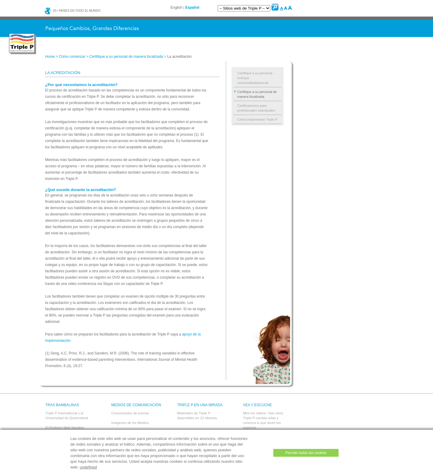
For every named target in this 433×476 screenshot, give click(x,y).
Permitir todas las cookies (306, 453)
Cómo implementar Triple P (257, 119)
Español (192, 7)
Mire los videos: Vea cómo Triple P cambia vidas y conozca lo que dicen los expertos (263, 420)
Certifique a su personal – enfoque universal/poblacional (256, 78)
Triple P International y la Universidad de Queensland (66, 415)
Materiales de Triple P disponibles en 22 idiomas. (197, 415)
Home (50, 56)
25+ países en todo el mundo (72, 10)
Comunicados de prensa (130, 413)
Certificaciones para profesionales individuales (256, 108)
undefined (88, 467)
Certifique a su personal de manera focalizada (126, 56)
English (176, 7)
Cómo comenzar (72, 56)
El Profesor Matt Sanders (64, 427)
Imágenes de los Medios (130, 423)
